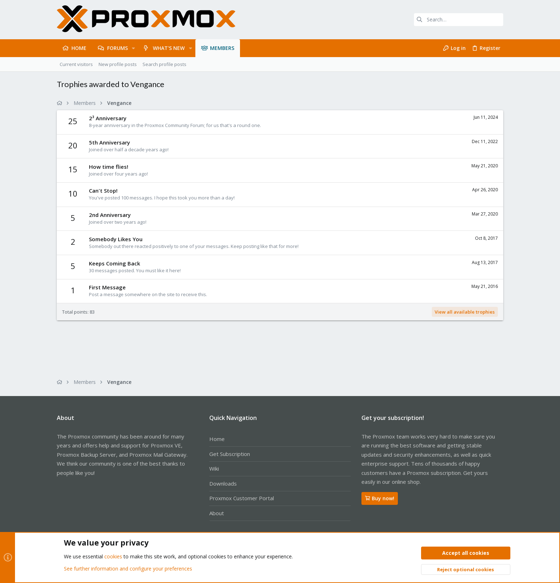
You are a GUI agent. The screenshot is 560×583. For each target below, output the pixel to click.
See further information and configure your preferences (128, 568)
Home (217, 438)
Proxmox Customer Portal (241, 498)
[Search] (458, 19)
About (216, 513)
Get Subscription (229, 453)
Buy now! (379, 498)
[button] (133, 48)
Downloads (223, 483)
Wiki (214, 468)
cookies (113, 556)
